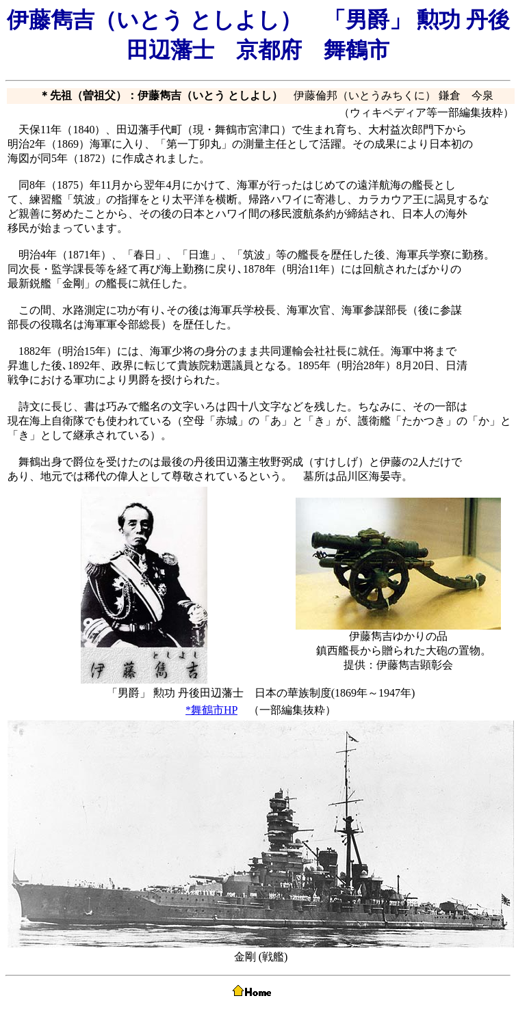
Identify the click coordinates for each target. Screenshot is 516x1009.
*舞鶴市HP (211, 710)
